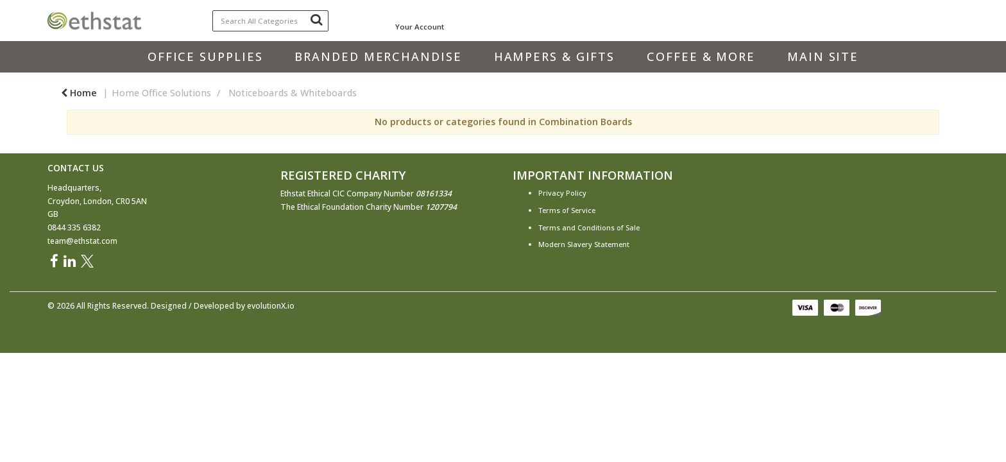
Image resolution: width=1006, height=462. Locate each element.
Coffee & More (701, 56)
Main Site (822, 56)
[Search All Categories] (270, 20)
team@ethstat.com (82, 240)
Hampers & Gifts (554, 56)
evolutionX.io (270, 305)
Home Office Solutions (161, 93)
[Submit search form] (316, 19)
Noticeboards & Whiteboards (292, 93)
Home (79, 93)
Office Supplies (205, 56)
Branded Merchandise (377, 56)
